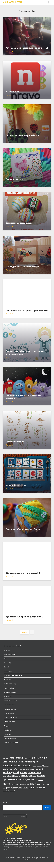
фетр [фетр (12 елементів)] (4, 788)
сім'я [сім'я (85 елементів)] (33, 783)
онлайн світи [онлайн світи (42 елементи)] (34, 772)
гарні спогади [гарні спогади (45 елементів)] (17, 758)
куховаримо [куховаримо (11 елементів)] (5, 769)
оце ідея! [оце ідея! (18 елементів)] (6, 776)
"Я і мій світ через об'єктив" (12, 646)
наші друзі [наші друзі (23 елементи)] (39, 769)
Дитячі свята (8, 671)
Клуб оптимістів (9, 688)
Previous (24, 632)
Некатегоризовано (10, 709)
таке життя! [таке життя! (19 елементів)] (41, 784)
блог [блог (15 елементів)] (4, 758)
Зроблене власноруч (10, 684)
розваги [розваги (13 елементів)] (40, 780)
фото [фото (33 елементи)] (8, 788)
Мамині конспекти (10, 692)
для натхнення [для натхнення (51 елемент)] (39, 757)
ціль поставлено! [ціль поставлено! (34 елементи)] (37, 788)
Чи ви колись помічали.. (11, 743)
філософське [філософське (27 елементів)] (16, 788)
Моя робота (7, 696)
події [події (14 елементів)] (20, 776)
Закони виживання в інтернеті (13, 675)
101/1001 (7, 650)
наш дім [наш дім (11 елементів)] (32, 769)
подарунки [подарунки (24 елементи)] (13, 776)
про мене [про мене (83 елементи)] (9, 779)
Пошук (5, 803)
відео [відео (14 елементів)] (7, 758)
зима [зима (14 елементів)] (34, 766)
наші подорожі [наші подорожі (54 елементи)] (11, 772)
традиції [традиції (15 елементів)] (48, 784)
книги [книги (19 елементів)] (39, 766)
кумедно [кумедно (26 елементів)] (44, 766)
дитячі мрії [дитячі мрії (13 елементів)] (28, 758)
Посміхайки (7, 730)
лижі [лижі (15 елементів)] (10, 769)
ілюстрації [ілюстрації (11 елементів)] (12, 791)
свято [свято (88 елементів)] (6, 783)
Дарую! (6, 667)
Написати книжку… (10, 705)
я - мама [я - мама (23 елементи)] (6, 791)
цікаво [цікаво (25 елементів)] (25, 788)
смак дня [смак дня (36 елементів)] (15, 784)
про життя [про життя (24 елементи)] (41, 776)
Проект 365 (7, 734)
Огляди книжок (9, 713)
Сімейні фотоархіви (10, 738)
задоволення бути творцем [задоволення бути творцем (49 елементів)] (17, 765)
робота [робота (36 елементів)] (34, 779)
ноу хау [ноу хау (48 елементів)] (23, 772)
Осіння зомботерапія (10, 717)
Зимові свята (8, 679)
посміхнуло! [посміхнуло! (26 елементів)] (27, 776)
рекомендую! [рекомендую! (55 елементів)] (22, 779)
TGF (5, 658)
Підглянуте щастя (9, 721)
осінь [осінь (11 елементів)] (43, 772)
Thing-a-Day (7, 663)
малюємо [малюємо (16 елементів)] (26, 769)
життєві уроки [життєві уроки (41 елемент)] (32, 761)
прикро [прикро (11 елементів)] (34, 776)
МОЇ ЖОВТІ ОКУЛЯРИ (13, 2)
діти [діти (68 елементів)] (5, 761)
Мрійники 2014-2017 (10, 700)
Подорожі (7, 726)
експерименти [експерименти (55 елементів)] (16, 761)
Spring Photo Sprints (10, 654)
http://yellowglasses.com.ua (22, 840)
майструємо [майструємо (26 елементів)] (18, 769)
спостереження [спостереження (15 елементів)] (24, 784)
